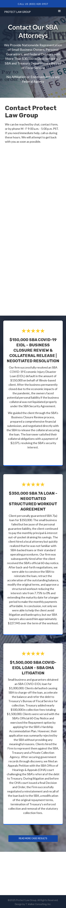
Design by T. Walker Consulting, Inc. (33, 904)
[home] (17, 11)
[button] (59, 11)
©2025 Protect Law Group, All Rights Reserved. (33, 900)
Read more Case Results (33, 838)
